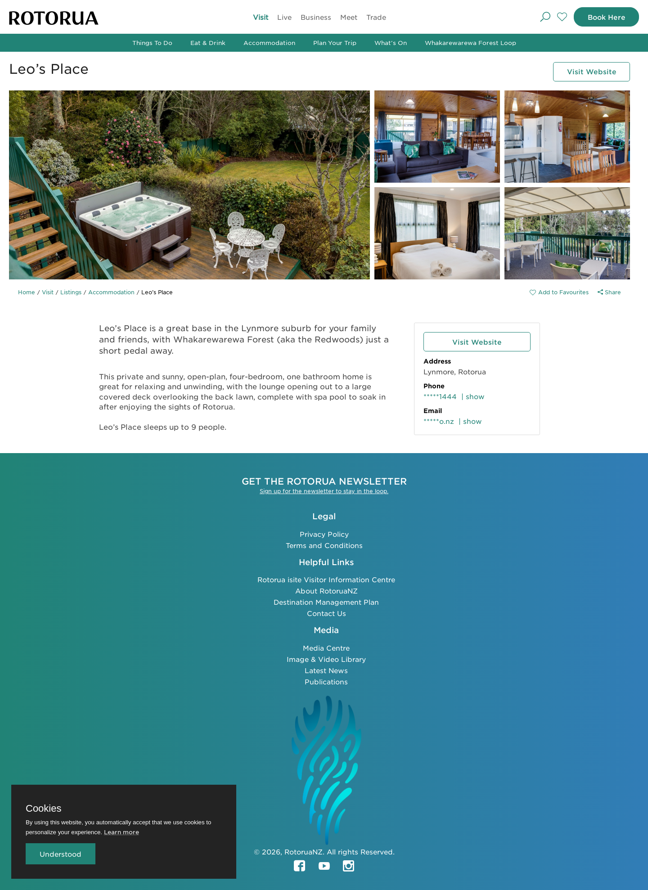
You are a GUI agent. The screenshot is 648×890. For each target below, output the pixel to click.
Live (284, 17)
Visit (260, 17)
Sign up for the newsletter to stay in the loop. (324, 490)
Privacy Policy (324, 534)
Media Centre (326, 647)
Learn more (121, 832)
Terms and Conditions (324, 545)
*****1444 (440, 396)
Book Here (606, 17)
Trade (376, 17)
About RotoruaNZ (326, 590)
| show (473, 396)
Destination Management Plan (326, 602)
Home (26, 292)
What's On (390, 42)
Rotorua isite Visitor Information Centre (326, 579)
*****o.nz (438, 421)
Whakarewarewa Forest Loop (470, 42)
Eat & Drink (207, 42)
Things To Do (152, 42)
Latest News (326, 670)
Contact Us (326, 613)
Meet (348, 17)
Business (316, 17)
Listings (70, 292)
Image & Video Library (326, 659)
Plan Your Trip (334, 42)
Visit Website (591, 71)
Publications (326, 681)
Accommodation (269, 42)
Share (609, 292)
